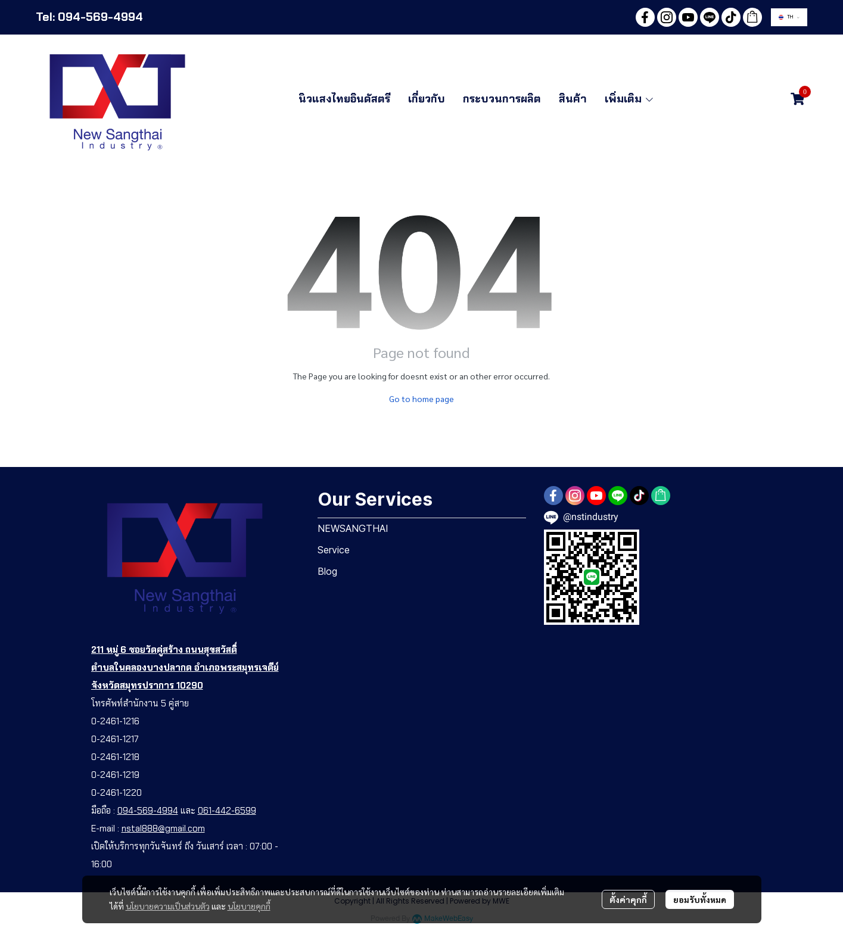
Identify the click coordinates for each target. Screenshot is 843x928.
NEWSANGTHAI (353, 528)
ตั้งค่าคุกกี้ (628, 899)
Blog (327, 571)
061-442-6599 (227, 811)
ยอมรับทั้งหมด (699, 899)
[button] (789, 17)
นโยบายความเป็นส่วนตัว (168, 906)
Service (334, 550)
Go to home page (421, 398)
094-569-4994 (147, 811)
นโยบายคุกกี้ (249, 906)
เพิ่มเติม (630, 99)
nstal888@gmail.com (163, 828)
